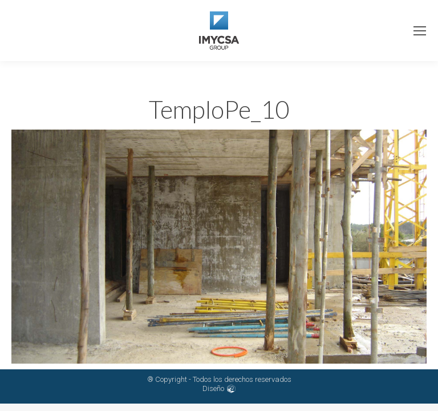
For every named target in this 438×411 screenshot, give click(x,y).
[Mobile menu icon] (420, 31)
